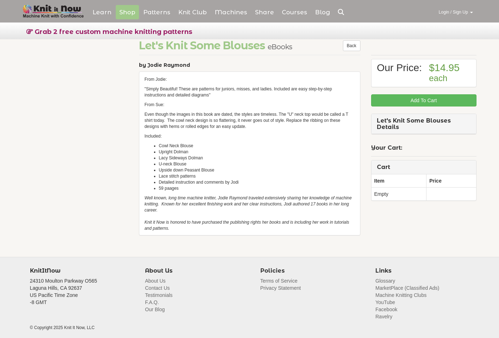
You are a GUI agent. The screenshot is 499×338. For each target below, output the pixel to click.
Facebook (386, 309)
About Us (155, 281)
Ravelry (383, 316)
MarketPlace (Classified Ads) (407, 288)
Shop (127, 12)
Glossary (385, 281)
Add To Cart (423, 100)
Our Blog (155, 309)
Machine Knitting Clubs (400, 295)
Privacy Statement (280, 288)
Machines (231, 12)
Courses (294, 12)
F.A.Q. (152, 302)
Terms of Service (279, 281)
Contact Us (157, 288)
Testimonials (159, 295)
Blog (322, 12)
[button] (341, 12)
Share (264, 12)
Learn (102, 12)
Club (192, 12)
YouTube (385, 302)
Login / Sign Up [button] (456, 12)
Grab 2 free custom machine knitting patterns (109, 32)
